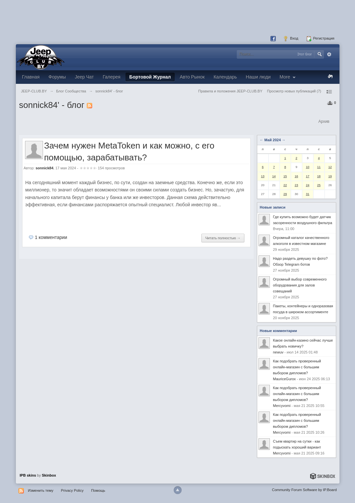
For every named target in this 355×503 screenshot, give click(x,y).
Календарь (225, 77)
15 (285, 176)
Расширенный (329, 54)
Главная (31, 77)
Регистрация (320, 38)
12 (330, 167)
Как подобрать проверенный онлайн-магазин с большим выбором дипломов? (297, 367)
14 (273, 176)
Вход (290, 38)
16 (296, 176)
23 (296, 185)
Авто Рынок (192, 77)
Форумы (57, 77)
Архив (324, 121)
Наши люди (258, 77)
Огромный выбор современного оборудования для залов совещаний (300, 285)
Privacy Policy (72, 490)
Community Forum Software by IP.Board (304, 490)
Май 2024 (273, 140)
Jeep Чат (84, 77)
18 (318, 176)
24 (307, 185)
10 (307, 167)
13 (262, 176)
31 (307, 194)
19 (330, 176)
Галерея (112, 77)
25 (318, 185)
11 (318, 167)
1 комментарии (51, 237)
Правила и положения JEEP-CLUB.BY (230, 91)
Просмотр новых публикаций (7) (294, 91)
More (288, 77)
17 (307, 176)
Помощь (98, 490)
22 (285, 185)
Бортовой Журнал (150, 77)
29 (285, 194)
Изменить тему (40, 490)
